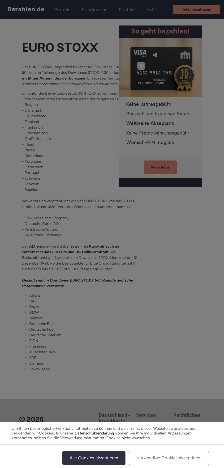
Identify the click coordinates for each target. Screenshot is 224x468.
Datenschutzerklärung (94, 433)
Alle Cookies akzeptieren (94, 457)
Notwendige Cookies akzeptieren (169, 457)
